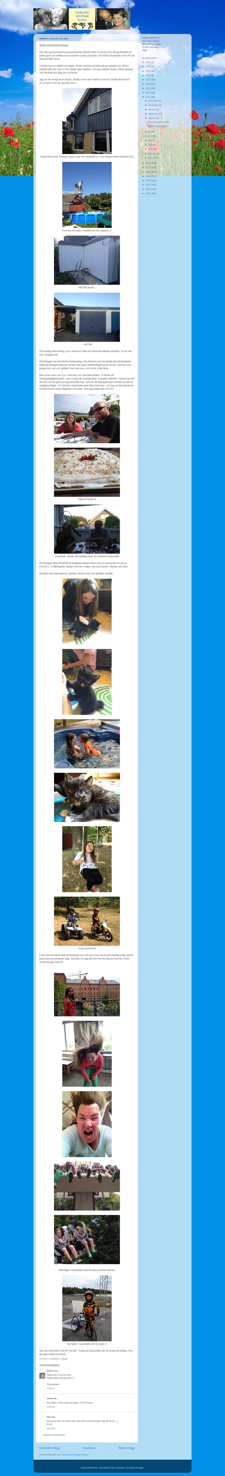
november (153, 105)
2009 (148, 176)
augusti (152, 118)
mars (151, 149)
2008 (148, 180)
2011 (148, 167)
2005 (148, 193)
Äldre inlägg (126, 1448)
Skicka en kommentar (54, 1435)
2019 (148, 71)
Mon (49, 1417)
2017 (148, 79)
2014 (148, 92)
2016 (148, 84)
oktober (152, 109)
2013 (148, 97)
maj (150, 140)
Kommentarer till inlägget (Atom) (72, 1454)
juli (150, 131)
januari (151, 157)
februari (152, 153)
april (150, 144)
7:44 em (51, 1407)
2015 (148, 88)
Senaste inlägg (49, 1448)
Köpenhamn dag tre (157, 126)
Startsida (89, 1448)
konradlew (120, 1467)
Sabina (50, 1370)
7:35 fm (50, 1388)
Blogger (140, 1467)
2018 (148, 75)
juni (150, 136)
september (153, 113)
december (153, 100)
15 (143, 47)
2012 (148, 163)
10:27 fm (51, 1428)
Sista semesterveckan (158, 122)
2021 (148, 62)
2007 (148, 185)
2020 (148, 66)
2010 (148, 172)
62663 (149, 41)
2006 (148, 189)
